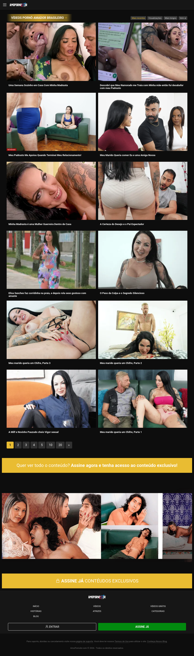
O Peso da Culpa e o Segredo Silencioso (122, 293)
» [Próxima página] (69, 445)
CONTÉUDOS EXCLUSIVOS (97, 581)
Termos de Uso (122, 641)
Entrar (52, 627)
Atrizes (97, 611)
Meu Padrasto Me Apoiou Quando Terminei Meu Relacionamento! (45, 155)
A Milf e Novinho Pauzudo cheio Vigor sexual (34, 432)
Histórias (36, 611)
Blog (36, 616)
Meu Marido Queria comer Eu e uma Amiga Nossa (127, 155)
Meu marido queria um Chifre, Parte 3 (29, 363)
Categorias (158, 611)
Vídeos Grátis (158, 606)
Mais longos (170, 18)
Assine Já (142, 626)
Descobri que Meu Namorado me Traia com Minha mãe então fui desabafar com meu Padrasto (142, 87)
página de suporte (84, 641)
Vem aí (183, 18)
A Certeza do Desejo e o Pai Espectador (122, 224)
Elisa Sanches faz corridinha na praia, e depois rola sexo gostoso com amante (47, 294)
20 (60, 445)
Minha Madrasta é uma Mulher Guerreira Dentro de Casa (40, 224)
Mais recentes (138, 18)
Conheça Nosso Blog (157, 641)
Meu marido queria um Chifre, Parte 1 (121, 432)
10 (50, 445)
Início (36, 606)
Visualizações (154, 18)
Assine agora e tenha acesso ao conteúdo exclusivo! (124, 465)
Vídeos (97, 606)
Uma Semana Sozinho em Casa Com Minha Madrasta (38, 85)
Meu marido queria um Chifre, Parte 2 (121, 363)
